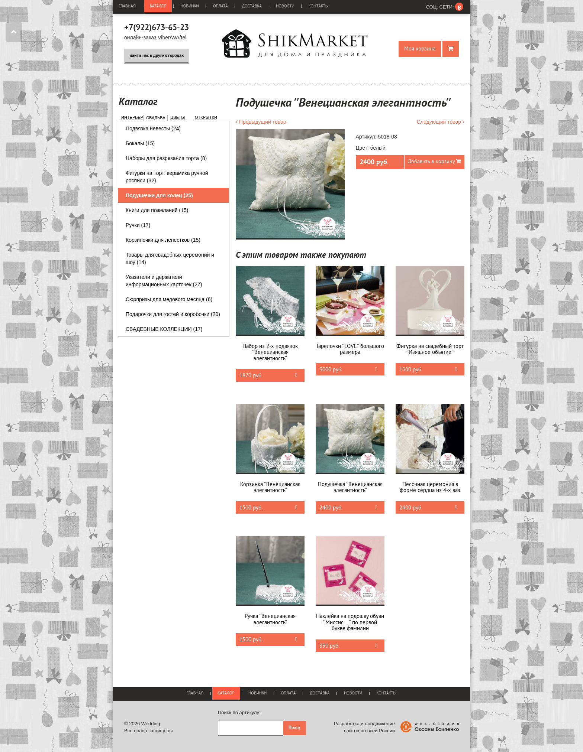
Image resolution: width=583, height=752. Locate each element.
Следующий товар (440, 122)
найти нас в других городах (157, 56)
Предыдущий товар (261, 122)
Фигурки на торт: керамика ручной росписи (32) (167, 176)
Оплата (220, 6)
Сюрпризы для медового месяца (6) (169, 299)
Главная (127, 6)
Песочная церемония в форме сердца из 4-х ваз (430, 487)
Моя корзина (419, 49)
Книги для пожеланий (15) (157, 210)
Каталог (158, 6)
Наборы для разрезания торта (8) (166, 158)
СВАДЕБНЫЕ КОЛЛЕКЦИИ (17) (164, 329)
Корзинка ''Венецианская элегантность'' (270, 487)
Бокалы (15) (140, 143)
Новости (285, 6)
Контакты (319, 6)
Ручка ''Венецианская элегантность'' (270, 619)
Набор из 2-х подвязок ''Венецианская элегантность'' (270, 352)
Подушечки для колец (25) (159, 195)
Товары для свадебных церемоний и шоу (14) (170, 258)
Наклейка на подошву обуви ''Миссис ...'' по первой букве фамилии (350, 622)
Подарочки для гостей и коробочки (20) (173, 314)
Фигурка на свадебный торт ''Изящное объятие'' (430, 349)
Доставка (252, 6)
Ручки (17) (138, 225)
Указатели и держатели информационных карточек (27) (164, 280)
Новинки (190, 6)
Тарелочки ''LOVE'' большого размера (350, 349)
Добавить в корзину (434, 161)
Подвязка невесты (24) (153, 128)
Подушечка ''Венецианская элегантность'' (350, 487)
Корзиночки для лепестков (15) (163, 240)
